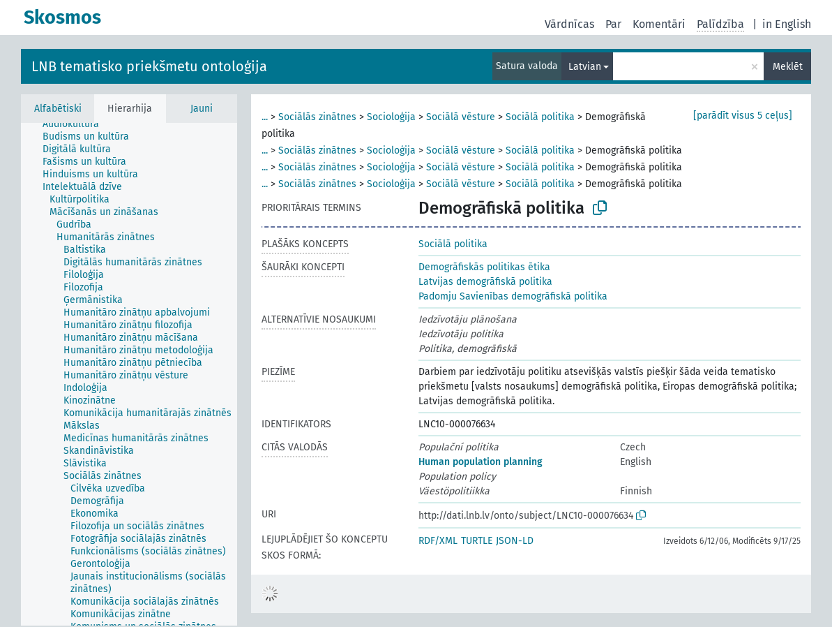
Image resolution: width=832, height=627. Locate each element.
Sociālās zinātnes (317, 117)
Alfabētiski (58, 109)
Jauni (201, 109)
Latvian (584, 67)
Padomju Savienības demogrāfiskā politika (512, 296)
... (265, 117)
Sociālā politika (540, 117)
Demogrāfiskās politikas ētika (484, 267)
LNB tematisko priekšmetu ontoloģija (149, 66)
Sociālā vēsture (460, 117)
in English (786, 24)
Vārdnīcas (569, 24)
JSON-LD (515, 541)
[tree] (129, 374)
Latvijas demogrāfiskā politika (485, 282)
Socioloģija (391, 117)
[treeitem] (77, 124)
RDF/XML (437, 541)
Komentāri (659, 24)
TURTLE (476, 541)
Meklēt (788, 67)
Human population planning (480, 462)
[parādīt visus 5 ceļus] (742, 115)
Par (613, 24)
